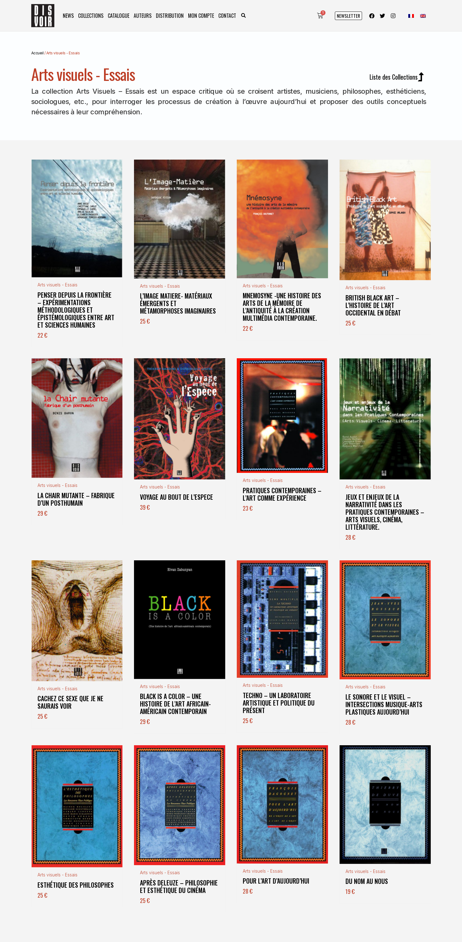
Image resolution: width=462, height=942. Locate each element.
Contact (227, 15)
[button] (243, 16)
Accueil (37, 53)
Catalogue (118, 15)
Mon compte (201, 15)
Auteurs (143, 15)
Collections (90, 15)
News (68, 15)
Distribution (170, 15)
